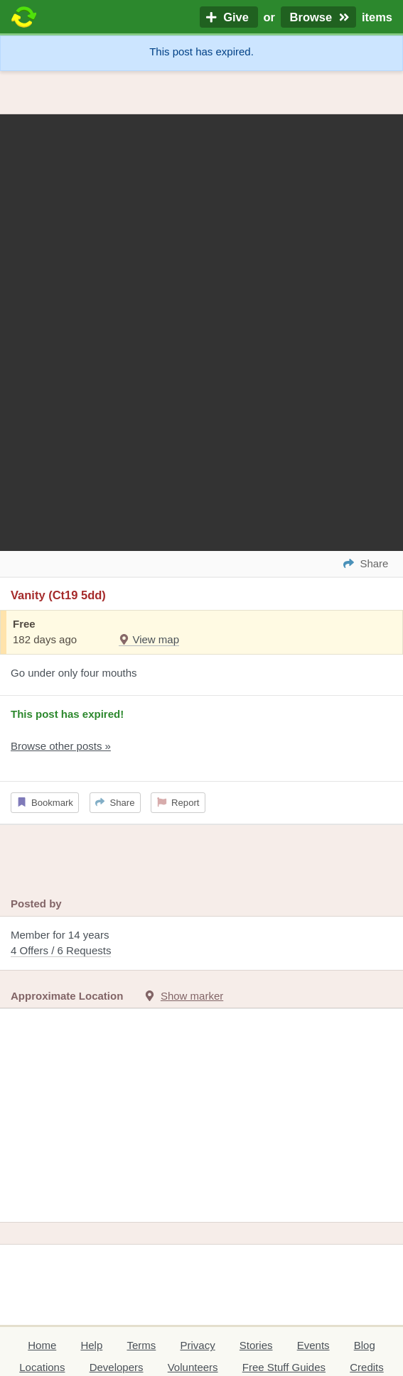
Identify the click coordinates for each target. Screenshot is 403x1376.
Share (114, 802)
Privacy (197, 1345)
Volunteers (193, 1367)
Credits (367, 1367)
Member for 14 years (201, 944)
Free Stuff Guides (284, 1367)
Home (42, 1345)
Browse (318, 17)
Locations (42, 1367)
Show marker (192, 996)
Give (228, 17)
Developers (117, 1367)
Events (313, 1345)
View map (149, 639)
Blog (364, 1345)
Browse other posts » (61, 746)
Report (178, 802)
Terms (141, 1345)
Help (91, 1345)
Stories (256, 1345)
